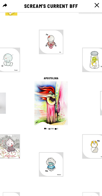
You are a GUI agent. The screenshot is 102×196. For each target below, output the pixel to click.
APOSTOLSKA (51, 78)
